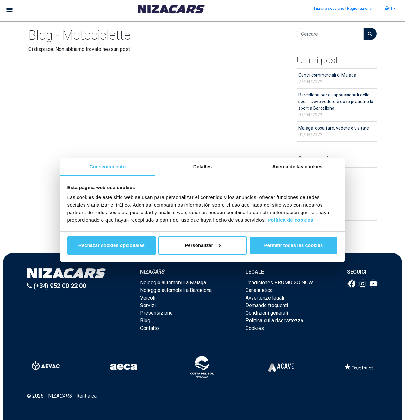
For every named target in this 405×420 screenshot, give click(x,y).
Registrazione (359, 8)
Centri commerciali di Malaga (327, 78)
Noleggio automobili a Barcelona (176, 290)
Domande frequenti (267, 305)
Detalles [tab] (202, 166)
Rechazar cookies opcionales (111, 245)
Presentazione (156, 313)
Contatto (149, 328)
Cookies (255, 328)
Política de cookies (291, 220)
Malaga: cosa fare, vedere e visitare (333, 131)
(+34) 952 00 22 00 (56, 286)
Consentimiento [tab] (108, 166)
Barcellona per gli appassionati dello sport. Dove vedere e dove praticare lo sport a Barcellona (335, 104)
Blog (145, 321)
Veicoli (147, 298)
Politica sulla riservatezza (274, 321)
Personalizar (203, 245)
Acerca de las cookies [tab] (297, 166)
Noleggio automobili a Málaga (173, 283)
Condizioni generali (267, 313)
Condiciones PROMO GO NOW (279, 283)
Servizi (148, 305)
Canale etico (259, 290)
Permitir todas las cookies (293, 245)
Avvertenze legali (265, 298)
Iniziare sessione (329, 8)
